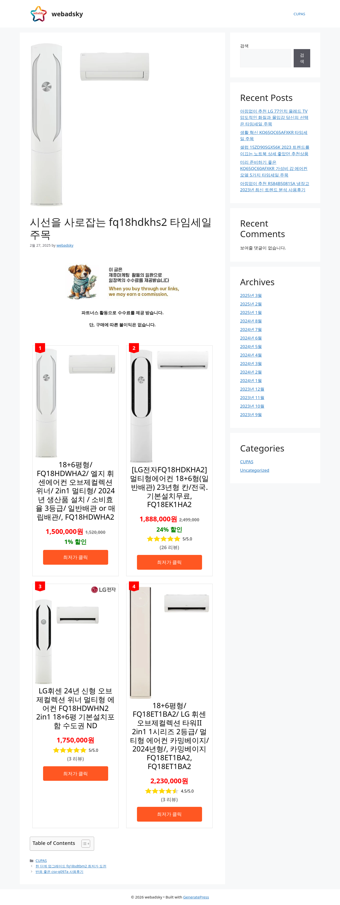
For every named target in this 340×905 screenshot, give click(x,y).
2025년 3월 (251, 295)
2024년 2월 (251, 372)
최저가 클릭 (75, 557)
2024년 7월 (251, 329)
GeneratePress (196, 896)
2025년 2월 (251, 304)
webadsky (67, 14)
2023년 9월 (251, 414)
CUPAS (299, 13)
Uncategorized (254, 470)
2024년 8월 (251, 321)
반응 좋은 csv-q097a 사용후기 (59, 871)
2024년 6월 (251, 338)
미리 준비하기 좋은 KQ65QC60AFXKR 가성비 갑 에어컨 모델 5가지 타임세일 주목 (273, 168)
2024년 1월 (251, 380)
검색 (244, 46)
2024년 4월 (251, 355)
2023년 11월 (252, 397)
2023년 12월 (252, 389)
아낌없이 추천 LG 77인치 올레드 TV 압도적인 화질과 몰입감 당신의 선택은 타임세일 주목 (274, 117)
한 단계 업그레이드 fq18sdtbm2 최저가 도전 (71, 866)
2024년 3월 (251, 363)
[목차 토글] (83, 843)
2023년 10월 (252, 406)
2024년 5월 (251, 346)
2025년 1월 (251, 312)
